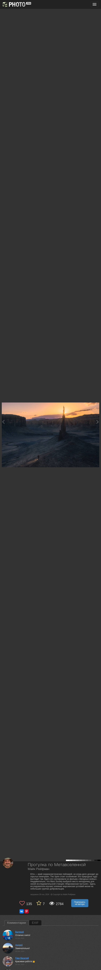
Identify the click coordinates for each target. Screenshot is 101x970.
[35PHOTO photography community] (16, 4)
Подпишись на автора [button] (79, 903)
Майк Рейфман (38, 869)
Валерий (19, 932)
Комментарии (16, 922)
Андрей (19, 945)
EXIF (35, 922)
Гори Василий (22, 958)
